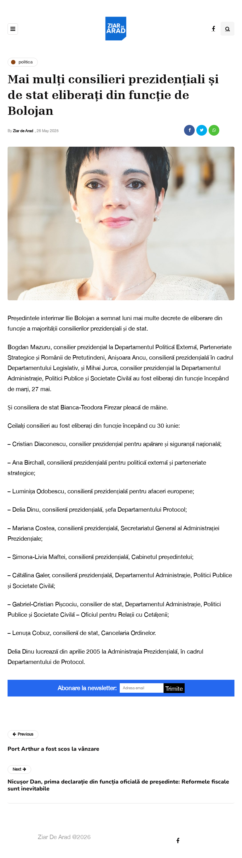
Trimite (174, 688)
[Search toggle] (227, 29)
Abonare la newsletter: (87, 688)
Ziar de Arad (23, 131)
